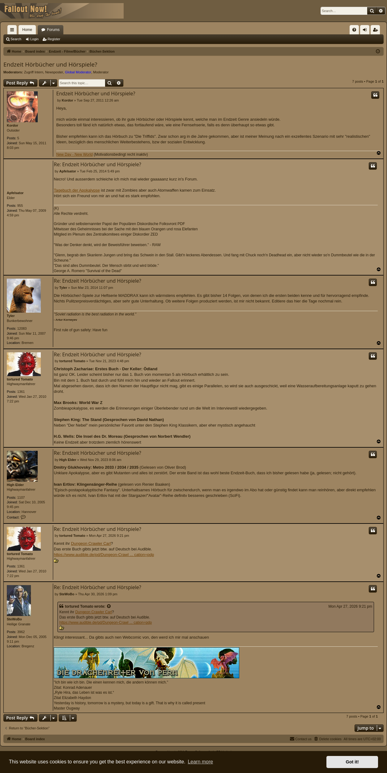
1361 (21, 391)
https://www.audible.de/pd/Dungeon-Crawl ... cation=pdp (104, 554)
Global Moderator (78, 72)
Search (16, 39)
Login (34, 39)
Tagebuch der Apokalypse (77, 190)
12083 (22, 328)
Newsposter (54, 72)
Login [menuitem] (366, 31)
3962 (21, 632)
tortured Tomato (20, 379)
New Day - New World (74, 154)
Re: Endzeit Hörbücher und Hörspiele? (97, 164)
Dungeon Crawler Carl (91, 543)
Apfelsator (15, 193)
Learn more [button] (200, 761)
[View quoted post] (109, 607)
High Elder (15, 485)
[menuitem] (354, 29)
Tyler (11, 316)
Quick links (13, 31)
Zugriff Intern (33, 72)
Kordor (12, 125)
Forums (53, 30)
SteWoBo (14, 619)
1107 (21, 497)
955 (20, 205)
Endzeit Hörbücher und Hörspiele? (50, 64)
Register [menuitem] (376, 31)
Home (27, 30)
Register (54, 39)
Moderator (100, 72)
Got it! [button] (352, 761)
